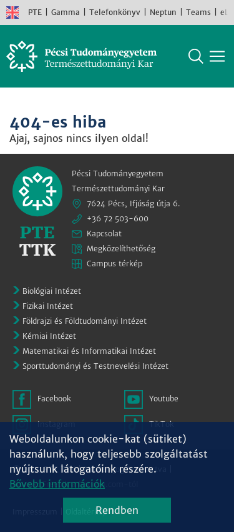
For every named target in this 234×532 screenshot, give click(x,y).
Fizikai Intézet (47, 306)
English (12, 12)
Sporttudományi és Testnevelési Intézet (95, 366)
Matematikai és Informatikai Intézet (89, 351)
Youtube (163, 398)
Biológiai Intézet (51, 291)
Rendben (117, 510)
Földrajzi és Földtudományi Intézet (84, 321)
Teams (198, 12)
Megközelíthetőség (121, 248)
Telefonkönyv (114, 12)
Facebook (54, 398)
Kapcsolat (104, 233)
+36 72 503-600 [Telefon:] (118, 218)
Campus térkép (114, 263)
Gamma (65, 12)
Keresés (195, 56)
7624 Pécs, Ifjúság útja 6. (133, 203)
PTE (35, 12)
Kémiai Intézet (49, 336)
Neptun (163, 12)
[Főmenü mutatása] (217, 56)
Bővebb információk (57, 484)
